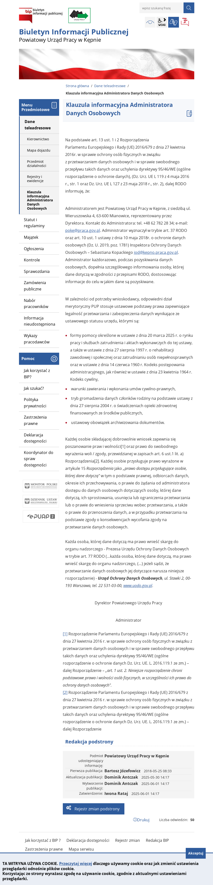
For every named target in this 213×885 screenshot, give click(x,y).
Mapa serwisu (81, 849)
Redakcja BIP (157, 840)
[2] (65, 692)
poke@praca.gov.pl (82, 230)
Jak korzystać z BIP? (37, 374)
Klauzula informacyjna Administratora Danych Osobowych (40, 200)
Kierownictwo (38, 139)
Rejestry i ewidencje (35, 178)
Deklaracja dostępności (35, 438)
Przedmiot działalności (36, 163)
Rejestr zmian (127, 840)
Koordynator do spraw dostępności (38, 459)
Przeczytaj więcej (75, 863)
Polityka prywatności (35, 403)
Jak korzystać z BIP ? (43, 840)
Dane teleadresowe (110, 85)
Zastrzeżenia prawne (35, 420)
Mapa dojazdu (38, 150)
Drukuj (143, 820)
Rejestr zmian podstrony (97, 809)
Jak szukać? (34, 388)
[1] (65, 634)
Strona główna (77, 85)
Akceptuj (195, 853)
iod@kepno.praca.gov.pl (156, 252)
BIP (185, 22)
